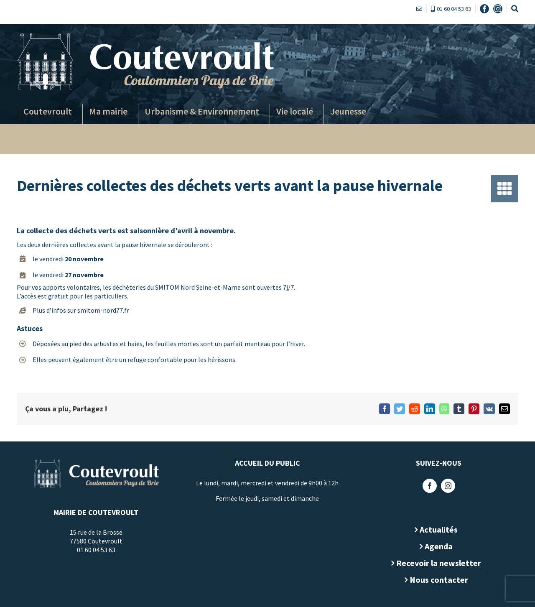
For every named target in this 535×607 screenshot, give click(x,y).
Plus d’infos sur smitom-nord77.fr (79, 310)
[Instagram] (446, 486)
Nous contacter (437, 579)
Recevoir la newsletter (437, 563)
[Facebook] (427, 486)
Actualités (437, 529)
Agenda (437, 546)
